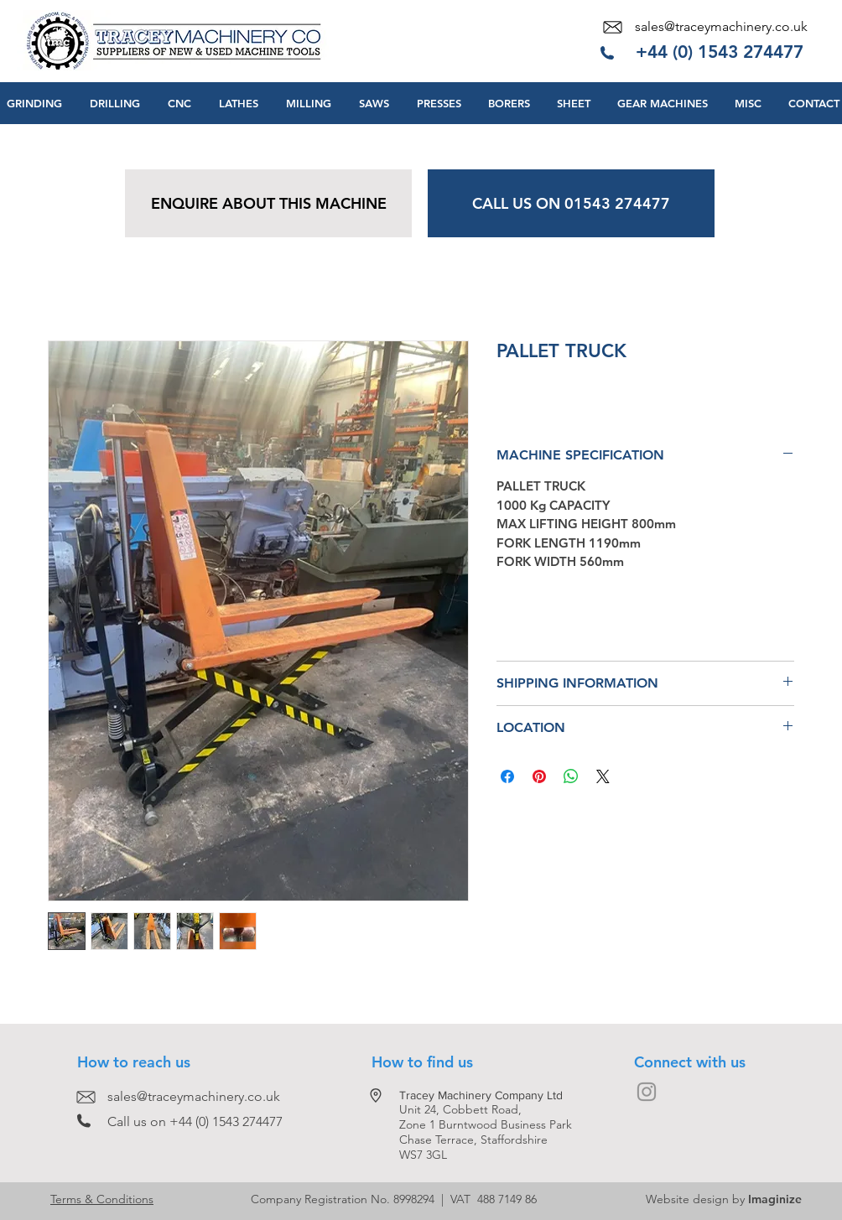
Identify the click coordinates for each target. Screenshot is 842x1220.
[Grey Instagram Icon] (646, 1091)
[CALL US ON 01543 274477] (571, 203)
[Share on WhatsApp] (571, 776)
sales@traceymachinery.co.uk (721, 26)
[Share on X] (603, 776)
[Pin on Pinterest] (539, 776)
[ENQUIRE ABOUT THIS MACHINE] (268, 203)
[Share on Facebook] (507, 776)
